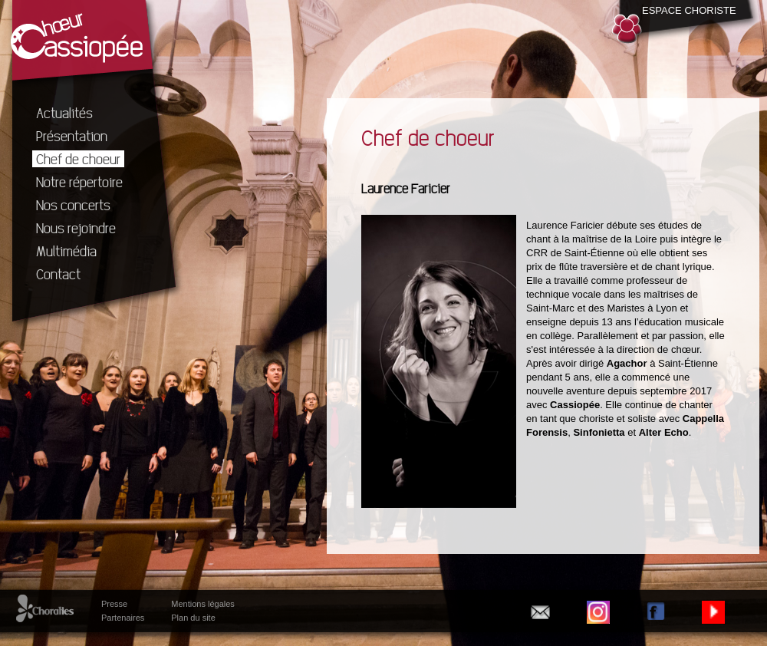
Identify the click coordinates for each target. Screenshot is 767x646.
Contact (58, 273)
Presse (114, 603)
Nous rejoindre (76, 227)
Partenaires (122, 617)
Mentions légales (203, 603)
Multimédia (66, 250)
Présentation (71, 135)
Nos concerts (73, 204)
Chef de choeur (78, 158)
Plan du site (193, 617)
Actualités (64, 112)
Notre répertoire (79, 181)
